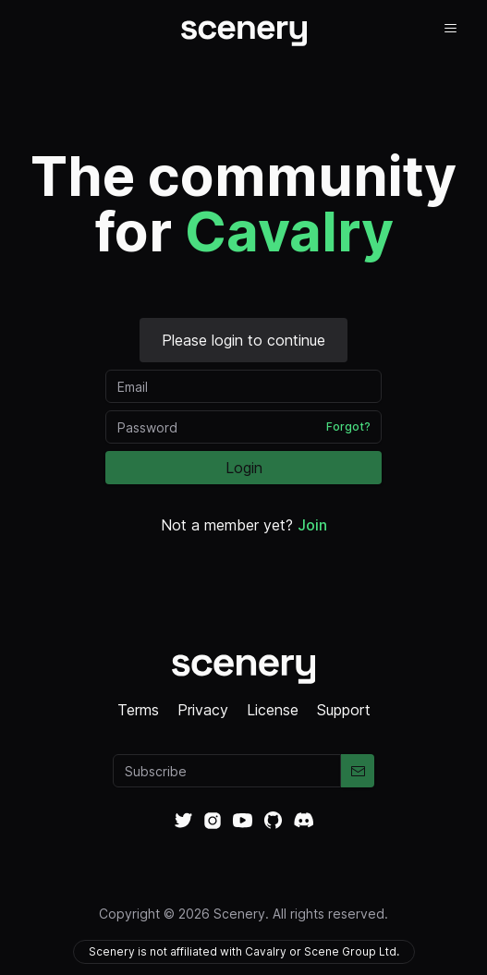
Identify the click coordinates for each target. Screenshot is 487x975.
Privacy (202, 710)
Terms (138, 710)
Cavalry (289, 231)
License (272, 710)
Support (344, 710)
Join (312, 525)
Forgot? (348, 426)
